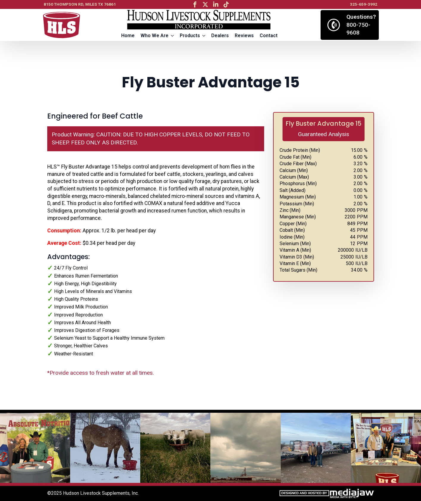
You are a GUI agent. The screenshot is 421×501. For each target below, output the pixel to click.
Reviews (244, 35)
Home (128, 35)
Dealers (220, 35)
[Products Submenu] (204, 35)
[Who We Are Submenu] (172, 35)
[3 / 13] (175, 448)
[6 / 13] (386, 448)
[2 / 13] (105, 448)
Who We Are (154, 35)
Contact (268, 35)
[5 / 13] (316, 448)
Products (190, 35)
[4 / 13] (245, 448)
